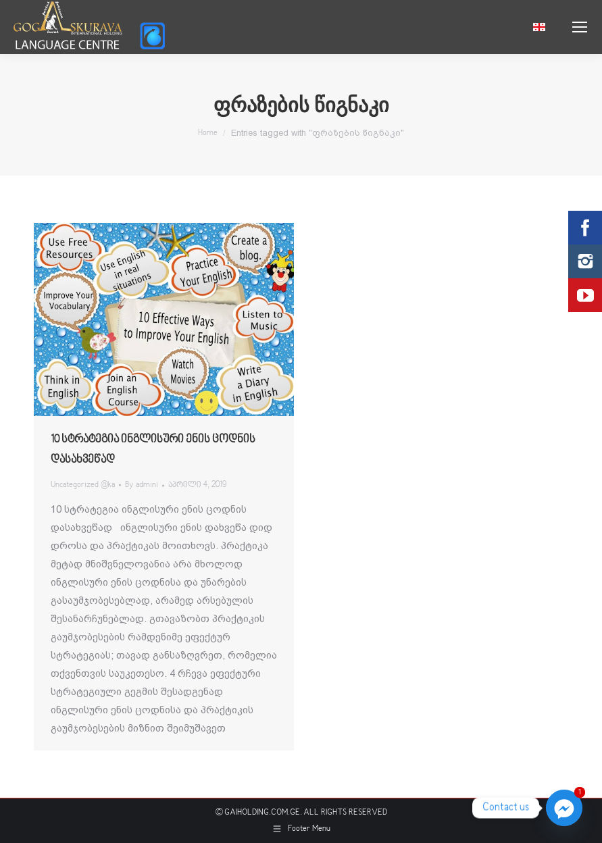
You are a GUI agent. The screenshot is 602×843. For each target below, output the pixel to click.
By (141, 485)
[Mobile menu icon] (579, 27)
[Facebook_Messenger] (564, 808)
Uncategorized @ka (83, 485)
